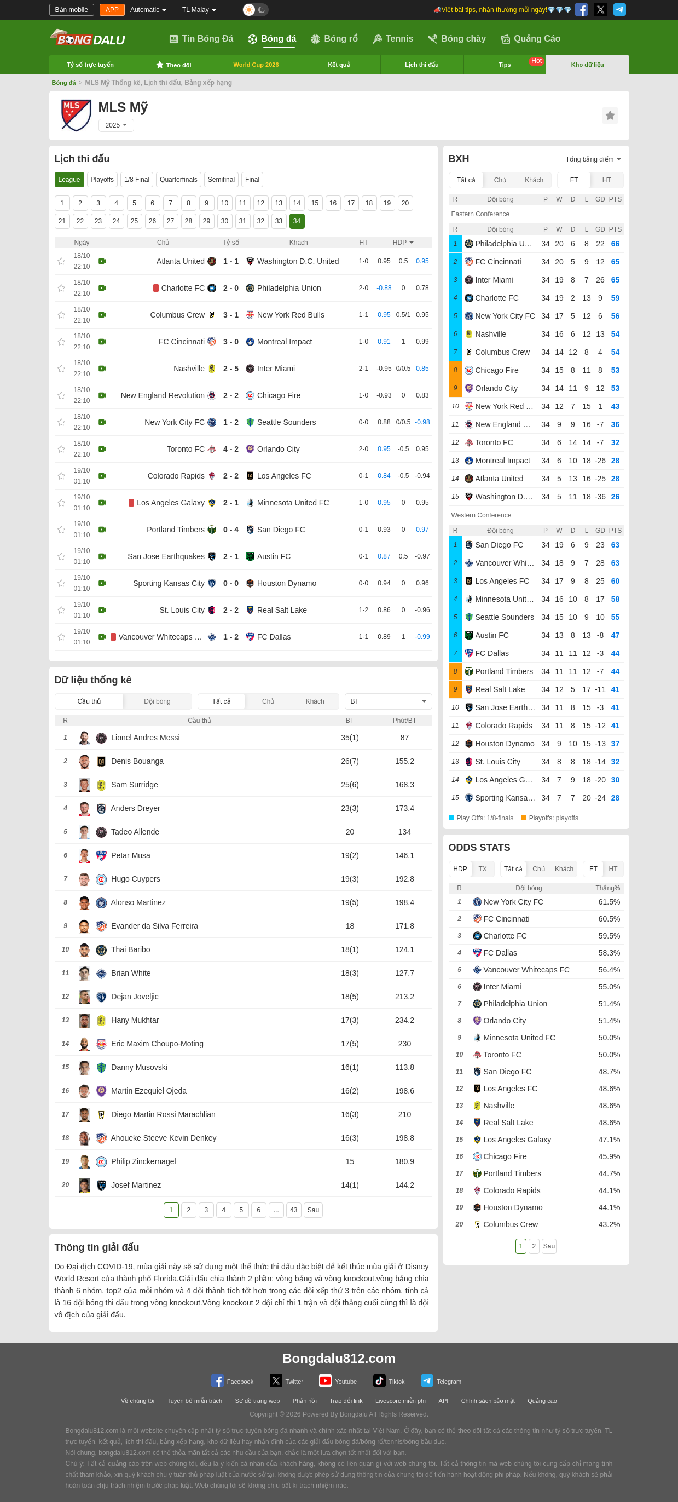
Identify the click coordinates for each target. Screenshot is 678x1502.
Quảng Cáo (530, 39)
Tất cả (221, 701)
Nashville (189, 368)
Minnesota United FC (293, 502)
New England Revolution (163, 395)
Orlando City (278, 449)
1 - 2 (231, 422)
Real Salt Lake (282, 610)
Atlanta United (181, 261)
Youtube (338, 1380)
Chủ (268, 701)
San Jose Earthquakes (166, 556)
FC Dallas (274, 636)
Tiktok (389, 1380)
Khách (315, 701)
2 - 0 (231, 288)
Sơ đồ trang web (257, 1400)
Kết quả (339, 64)
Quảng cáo (542, 1400)
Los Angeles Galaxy (171, 502)
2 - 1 (231, 502)
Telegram (441, 1380)
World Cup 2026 (256, 64)
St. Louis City (182, 610)
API (444, 1400)
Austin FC (274, 556)
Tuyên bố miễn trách (195, 1400)
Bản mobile (71, 10)
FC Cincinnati (182, 341)
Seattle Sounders (286, 422)
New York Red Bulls (290, 314)
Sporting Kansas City (169, 583)
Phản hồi (305, 1400)
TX (482, 869)
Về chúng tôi (137, 1400)
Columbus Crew (177, 314)
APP (112, 10)
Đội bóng (157, 701)
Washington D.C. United (298, 261)
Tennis (393, 39)
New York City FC (174, 422)
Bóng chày (457, 39)
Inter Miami (276, 368)
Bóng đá (272, 39)
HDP (460, 869)
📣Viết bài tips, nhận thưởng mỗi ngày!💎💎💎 (502, 10)
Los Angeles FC (284, 475)
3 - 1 (231, 314)
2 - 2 (231, 395)
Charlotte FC (183, 288)
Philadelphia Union (289, 288)
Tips (521, 62)
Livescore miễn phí (400, 1400)
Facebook (232, 1380)
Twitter (286, 1380)
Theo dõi (173, 64)
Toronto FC (186, 449)
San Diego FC (281, 529)
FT (574, 180)
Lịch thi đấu (422, 64)
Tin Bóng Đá (201, 39)
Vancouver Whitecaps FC (162, 636)
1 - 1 (231, 261)
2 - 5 (231, 368)
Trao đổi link (345, 1400)
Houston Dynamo (286, 583)
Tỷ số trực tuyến (90, 64)
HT (606, 180)
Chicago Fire (278, 395)
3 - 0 (231, 341)
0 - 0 (231, 583)
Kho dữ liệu (587, 64)
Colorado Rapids (176, 475)
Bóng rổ (334, 39)
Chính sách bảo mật (488, 1400)
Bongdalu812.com (339, 1358)
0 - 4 (231, 529)
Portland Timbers (176, 529)
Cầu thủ (89, 701)
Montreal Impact (284, 341)
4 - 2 (231, 449)
